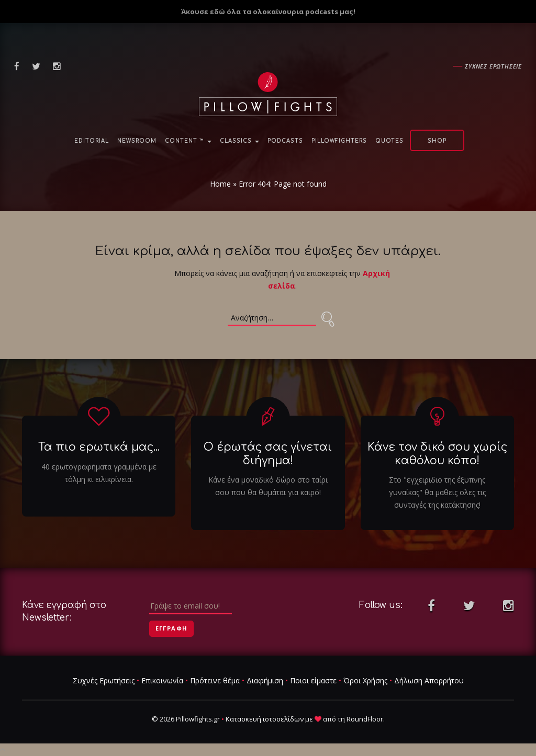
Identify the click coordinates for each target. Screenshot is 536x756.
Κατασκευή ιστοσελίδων (265, 719)
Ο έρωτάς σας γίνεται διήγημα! (268, 454)
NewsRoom (137, 141)
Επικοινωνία (162, 680)
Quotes (389, 141)
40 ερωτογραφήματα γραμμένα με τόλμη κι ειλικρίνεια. (99, 473)
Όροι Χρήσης (365, 680)
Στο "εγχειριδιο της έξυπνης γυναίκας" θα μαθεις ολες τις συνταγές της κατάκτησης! (437, 492)
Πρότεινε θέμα (215, 680)
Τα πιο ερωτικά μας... (99, 447)
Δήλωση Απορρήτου (429, 680)
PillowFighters (339, 141)
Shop (437, 141)
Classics (239, 141)
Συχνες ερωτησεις (493, 66)
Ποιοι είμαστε (313, 680)
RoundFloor (365, 719)
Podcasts (285, 141)
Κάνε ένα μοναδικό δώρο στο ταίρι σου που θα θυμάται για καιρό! (268, 486)
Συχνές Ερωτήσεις (104, 680)
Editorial (91, 141)
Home (220, 184)
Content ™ (188, 141)
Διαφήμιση (265, 680)
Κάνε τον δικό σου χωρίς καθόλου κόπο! (437, 454)
